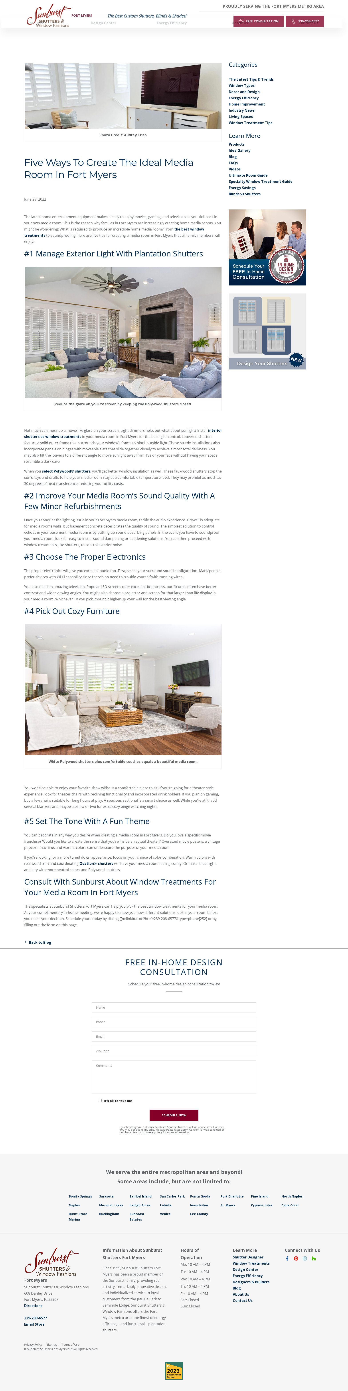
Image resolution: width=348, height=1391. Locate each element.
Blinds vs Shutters (245, 185)
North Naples (292, 1188)
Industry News (242, 102)
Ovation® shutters (96, 855)
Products (237, 136)
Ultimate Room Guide (248, 167)
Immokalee (199, 1197)
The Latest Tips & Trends (251, 71)
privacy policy (152, 1124)
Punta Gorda (200, 1188)
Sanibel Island (141, 1188)
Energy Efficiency (244, 89)
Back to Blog (37, 934)
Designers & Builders (251, 1273)
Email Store (34, 1316)
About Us (241, 1286)
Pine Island (259, 1188)
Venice (165, 1205)
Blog (233, 148)
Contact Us (243, 1292)
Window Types (242, 77)
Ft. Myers (228, 1197)
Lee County (199, 1205)
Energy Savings (242, 179)
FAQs (233, 154)
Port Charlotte (232, 1188)
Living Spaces (241, 108)
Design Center (245, 1261)
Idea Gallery (239, 142)
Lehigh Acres (140, 1197)
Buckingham (109, 1205)
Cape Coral (290, 1197)
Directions (33, 1297)
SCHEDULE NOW (174, 1107)
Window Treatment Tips (250, 114)
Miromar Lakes (111, 1197)
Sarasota (106, 1188)
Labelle (166, 1197)
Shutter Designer (248, 1248)
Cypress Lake (261, 1197)
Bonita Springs (80, 1188)
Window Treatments (251, 1255)
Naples (74, 1197)
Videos (235, 160)
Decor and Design (244, 83)
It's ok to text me (118, 1092)
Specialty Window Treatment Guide (261, 173)
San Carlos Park (172, 1188)
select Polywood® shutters (66, 463)
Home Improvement (247, 96)
